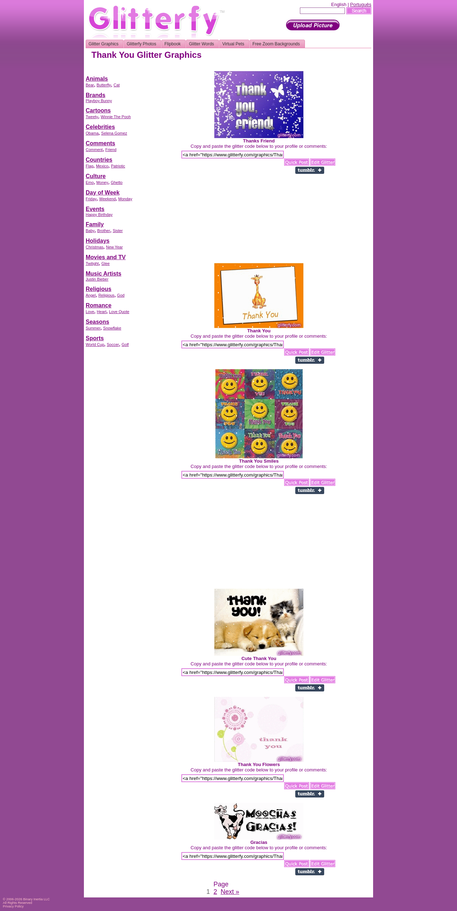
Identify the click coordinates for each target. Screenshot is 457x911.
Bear (90, 85)
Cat (117, 85)
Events (95, 209)
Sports (95, 338)
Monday (125, 199)
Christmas (95, 247)
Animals (97, 79)
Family (95, 224)
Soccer (113, 344)
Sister (118, 230)
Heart (101, 311)
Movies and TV (106, 257)
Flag (89, 166)
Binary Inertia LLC (36, 899)
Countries (99, 160)
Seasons (97, 322)
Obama (92, 133)
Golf (125, 344)
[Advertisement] (241, 68)
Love (90, 311)
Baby (90, 230)
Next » (230, 891)
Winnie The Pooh (116, 117)
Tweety (92, 117)
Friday (91, 199)
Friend (110, 149)
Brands (95, 95)
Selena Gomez (114, 133)
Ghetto (116, 182)
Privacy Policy (13, 906)
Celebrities (100, 127)
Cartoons (98, 110)
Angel (91, 295)
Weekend (107, 199)
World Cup (95, 344)
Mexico (102, 166)
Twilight (92, 263)
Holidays (98, 241)
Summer (93, 328)
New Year (114, 247)
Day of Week (103, 193)
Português (360, 4)
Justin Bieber (97, 279)
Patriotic (118, 166)
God (121, 295)
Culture (96, 176)
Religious (98, 289)
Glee (105, 263)
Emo (90, 182)
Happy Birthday (99, 214)
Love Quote (119, 311)
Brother (103, 230)
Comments (100, 143)
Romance (98, 305)
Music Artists (103, 274)
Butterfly (103, 85)
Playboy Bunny (99, 101)
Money (102, 182)
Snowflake (112, 328)
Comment (94, 149)
